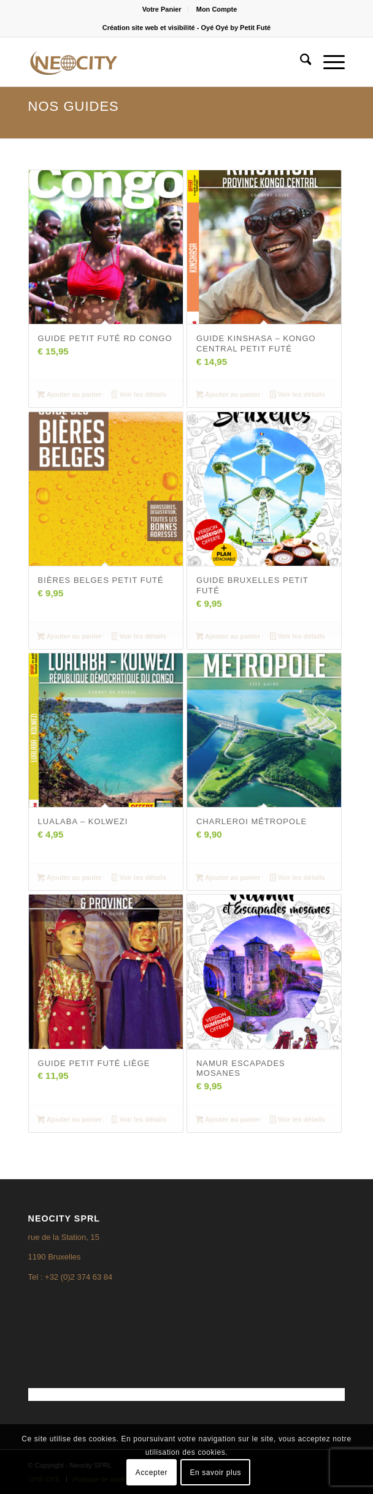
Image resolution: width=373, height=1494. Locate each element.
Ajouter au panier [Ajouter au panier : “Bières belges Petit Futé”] (69, 637)
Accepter (151, 1472)
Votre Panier (162, 9)
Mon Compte (216, 9)
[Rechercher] (300, 61)
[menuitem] (162, 9)
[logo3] (155, 61)
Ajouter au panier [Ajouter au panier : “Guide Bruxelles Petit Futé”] (228, 637)
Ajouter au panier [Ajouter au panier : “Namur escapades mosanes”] (228, 1120)
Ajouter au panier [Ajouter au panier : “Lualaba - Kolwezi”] (69, 879)
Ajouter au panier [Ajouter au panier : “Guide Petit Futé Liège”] (69, 1120)
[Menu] (328, 61)
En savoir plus (215, 1472)
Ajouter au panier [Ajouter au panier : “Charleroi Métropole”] (228, 879)
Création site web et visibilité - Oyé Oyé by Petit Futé (186, 27)
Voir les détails (139, 395)
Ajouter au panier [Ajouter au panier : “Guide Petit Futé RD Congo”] (69, 395)
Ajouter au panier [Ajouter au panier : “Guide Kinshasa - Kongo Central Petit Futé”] (228, 395)
